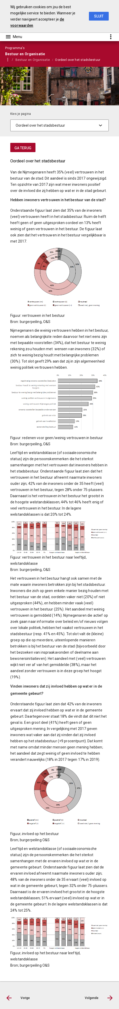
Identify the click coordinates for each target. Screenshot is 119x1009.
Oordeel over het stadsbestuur (77, 60)
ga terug (22, 148)
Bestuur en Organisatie (32, 60)
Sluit (99, 16)
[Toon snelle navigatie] (110, 36)
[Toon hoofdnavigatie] (13, 37)
